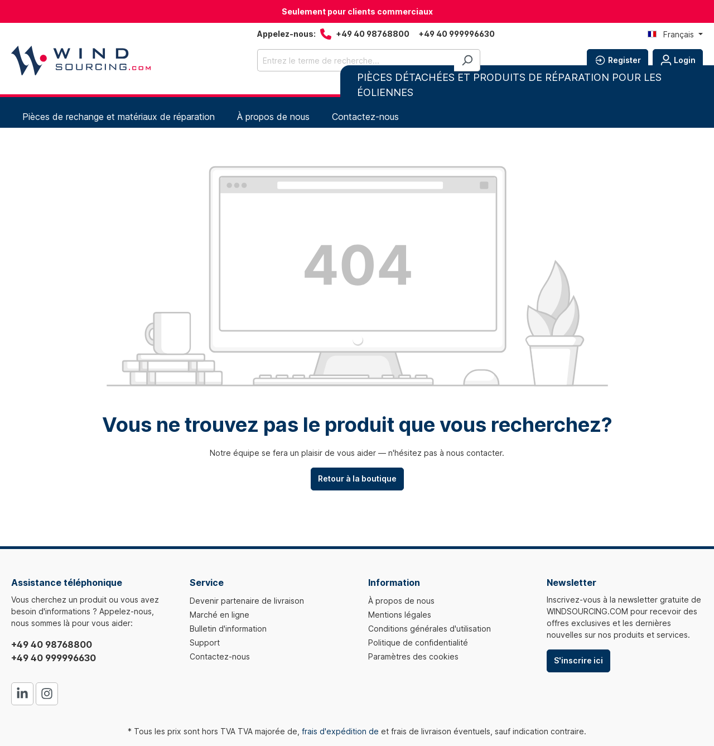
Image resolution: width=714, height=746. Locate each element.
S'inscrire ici (578, 660)
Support (205, 642)
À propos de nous (401, 600)
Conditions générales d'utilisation (429, 628)
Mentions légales (399, 614)
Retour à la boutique (357, 478)
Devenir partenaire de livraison (247, 600)
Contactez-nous (220, 656)
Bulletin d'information (228, 628)
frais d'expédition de (340, 731)
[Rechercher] (467, 60)
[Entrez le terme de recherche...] (356, 60)
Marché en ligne (219, 614)
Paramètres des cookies (413, 656)
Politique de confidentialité (418, 642)
